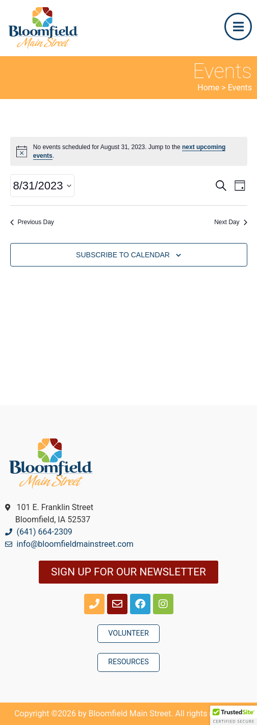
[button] (233, 715)
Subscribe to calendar (123, 255)
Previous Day (32, 222)
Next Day (230, 222)
